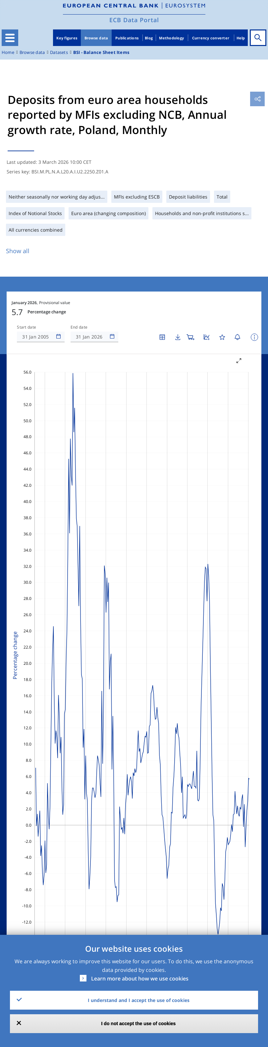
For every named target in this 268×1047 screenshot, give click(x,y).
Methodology (171, 37)
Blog (149, 37)
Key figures (66, 37)
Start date (26, 327)
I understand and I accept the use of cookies (138, 1000)
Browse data (96, 37)
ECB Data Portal (134, 20)
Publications (126, 37)
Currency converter (211, 37)
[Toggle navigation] (10, 37)
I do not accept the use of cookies (138, 1023)
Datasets (59, 52)
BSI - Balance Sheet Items (101, 52)
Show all (17, 251)
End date (79, 327)
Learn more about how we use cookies (139, 978)
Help (241, 37)
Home (8, 52)
